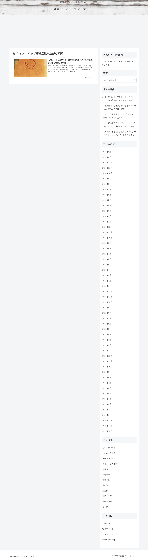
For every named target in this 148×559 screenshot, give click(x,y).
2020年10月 (107, 431)
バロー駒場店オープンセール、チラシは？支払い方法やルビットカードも (118, 98)
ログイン (106, 523)
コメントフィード (109, 534)
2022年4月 (106, 334)
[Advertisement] (74, 31)
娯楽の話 (106, 480)
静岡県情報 (107, 501)
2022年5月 (106, 329)
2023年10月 (107, 238)
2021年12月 (107, 356)
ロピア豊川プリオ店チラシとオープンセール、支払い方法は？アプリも (119, 107)
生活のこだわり (108, 496)
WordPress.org (108, 540)
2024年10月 (107, 173)
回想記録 (106, 475)
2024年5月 (106, 200)
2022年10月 (107, 302)
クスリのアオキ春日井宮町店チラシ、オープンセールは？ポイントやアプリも (119, 133)
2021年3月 (106, 404)
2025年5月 (106, 152)
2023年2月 (106, 281)
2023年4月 (106, 270)
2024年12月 (107, 162)
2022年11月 (107, 297)
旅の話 (105, 485)
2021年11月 (107, 361)
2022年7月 (106, 318)
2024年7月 (106, 189)
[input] (119, 80)
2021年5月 (106, 393)
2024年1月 (106, 222)
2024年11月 (107, 168)
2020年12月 (107, 420)
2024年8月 (106, 184)
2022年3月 (106, 340)
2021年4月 (106, 399)
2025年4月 (106, 157)
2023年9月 (106, 243)
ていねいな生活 (108, 453)
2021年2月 (106, 410)
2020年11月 (107, 426)
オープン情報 (108, 458)
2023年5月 (106, 265)
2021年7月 (106, 383)
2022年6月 (106, 324)
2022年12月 (107, 291)
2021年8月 (106, 377)
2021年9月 (106, 372)
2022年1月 (106, 351)
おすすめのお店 (108, 448)
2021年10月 (107, 367)
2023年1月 (106, 286)
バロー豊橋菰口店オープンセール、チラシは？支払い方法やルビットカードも (119, 124)
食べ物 (105, 507)
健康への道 (107, 469)
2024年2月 (106, 216)
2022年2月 (106, 345)
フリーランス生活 (109, 464)
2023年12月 (107, 227)
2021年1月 (106, 415)
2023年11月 (107, 232)
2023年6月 (106, 259)
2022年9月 (106, 308)
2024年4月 (106, 205)
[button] (134, 80)
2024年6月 (106, 195)
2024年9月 (106, 179)
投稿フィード (108, 529)
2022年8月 (106, 313)
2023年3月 (106, 275)
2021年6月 (106, 388)
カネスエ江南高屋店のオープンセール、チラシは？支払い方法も (119, 116)
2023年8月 (106, 248)
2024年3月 (106, 211)
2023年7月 (106, 254)
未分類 (105, 491)
